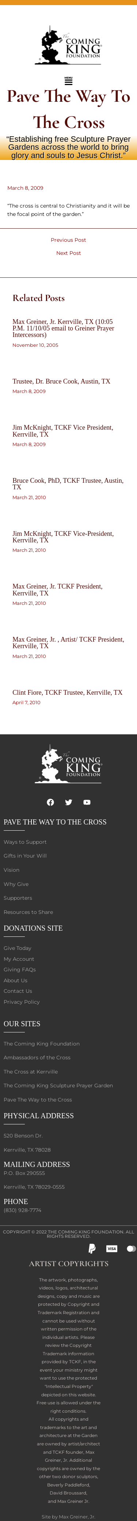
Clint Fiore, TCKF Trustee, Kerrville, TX (67, 692)
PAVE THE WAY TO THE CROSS (55, 822)
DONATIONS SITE (33, 928)
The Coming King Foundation (85, 1232)
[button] (68, 81)
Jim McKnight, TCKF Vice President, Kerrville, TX (62, 431)
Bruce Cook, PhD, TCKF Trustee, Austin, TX (67, 484)
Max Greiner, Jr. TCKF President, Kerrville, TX (57, 590)
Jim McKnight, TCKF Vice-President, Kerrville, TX (63, 537)
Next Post (68, 253)
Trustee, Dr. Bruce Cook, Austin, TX (61, 381)
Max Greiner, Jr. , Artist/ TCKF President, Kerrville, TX (68, 643)
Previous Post (68, 240)
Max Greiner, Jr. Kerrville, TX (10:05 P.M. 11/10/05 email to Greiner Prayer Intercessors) (63, 328)
